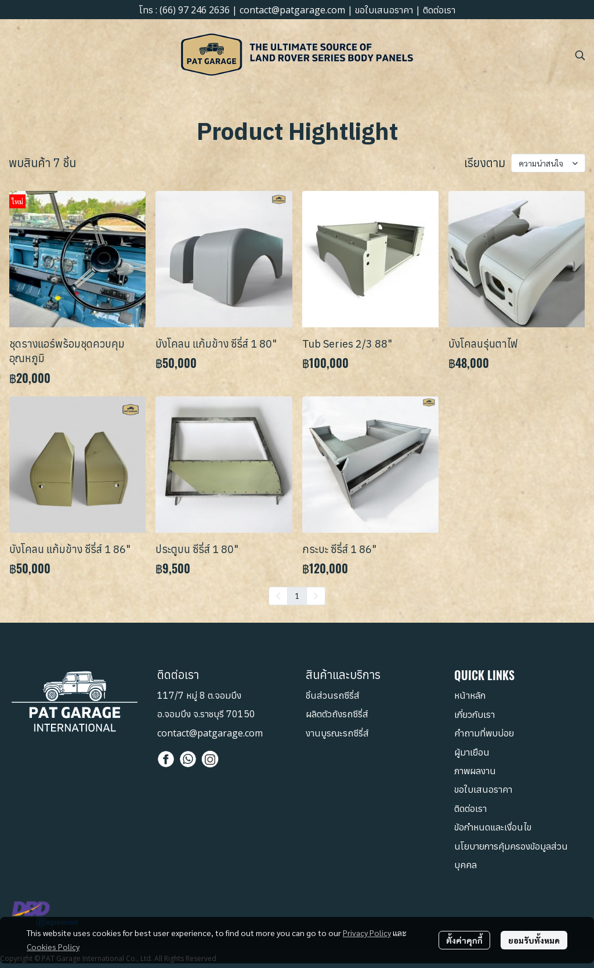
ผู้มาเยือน (472, 752)
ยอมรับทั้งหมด (534, 940)
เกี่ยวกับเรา (474, 714)
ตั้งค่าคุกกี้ (464, 940)
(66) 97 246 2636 (195, 9)
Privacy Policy (367, 932)
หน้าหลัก (470, 695)
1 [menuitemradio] (297, 595)
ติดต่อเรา (439, 10)
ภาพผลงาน (475, 770)
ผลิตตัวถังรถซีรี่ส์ (337, 714)
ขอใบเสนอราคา (384, 10)
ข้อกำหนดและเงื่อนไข (492, 827)
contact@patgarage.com (292, 9)
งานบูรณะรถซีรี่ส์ (337, 733)
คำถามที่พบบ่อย (484, 733)
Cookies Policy (53, 946)
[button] (580, 55)
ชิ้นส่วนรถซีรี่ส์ (333, 695)
